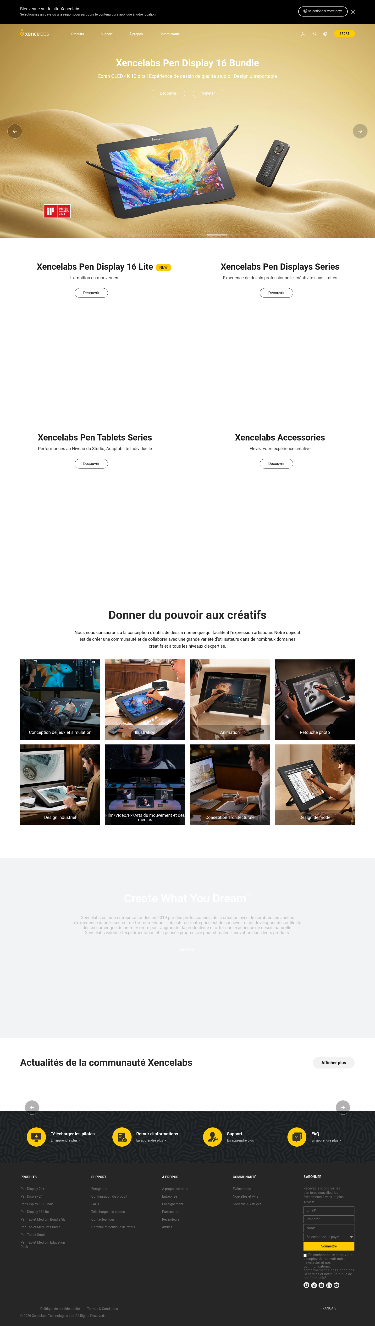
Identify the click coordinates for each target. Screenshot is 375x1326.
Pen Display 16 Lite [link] (35, 1212)
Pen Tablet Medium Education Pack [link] (43, 1244)
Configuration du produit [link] (109, 1196)
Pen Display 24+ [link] (32, 1189)
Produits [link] (77, 34)
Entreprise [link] (169, 1196)
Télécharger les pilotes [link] (108, 1212)
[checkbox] (305, 1255)
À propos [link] (136, 34)
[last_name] (328, 1228)
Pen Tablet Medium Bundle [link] (40, 1227)
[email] (328, 1210)
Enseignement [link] (172, 1204)
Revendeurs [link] (171, 1219)
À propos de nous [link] (175, 1189)
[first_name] (328, 1219)
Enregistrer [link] (99, 1189)
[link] (34, 33)
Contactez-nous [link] (103, 1219)
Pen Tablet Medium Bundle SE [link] (43, 1219)
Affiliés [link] (167, 1227)
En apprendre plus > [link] (65, 1140)
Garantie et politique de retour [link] (113, 1227)
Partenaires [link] (170, 1212)
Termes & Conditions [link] (102, 1309)
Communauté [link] (170, 34)
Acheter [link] (208, 93)
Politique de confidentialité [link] (60, 1309)
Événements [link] (242, 1189)
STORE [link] (345, 33)
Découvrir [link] (168, 93)
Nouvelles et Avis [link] (245, 1196)
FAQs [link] (95, 1204)
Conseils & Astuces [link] (247, 1204)
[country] (328, 1237)
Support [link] (107, 34)
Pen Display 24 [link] (32, 1196)
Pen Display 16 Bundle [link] (37, 1204)
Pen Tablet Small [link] (33, 1235)
